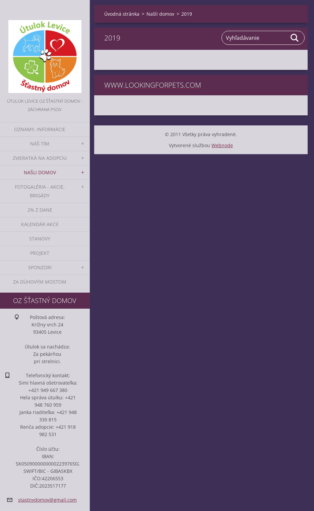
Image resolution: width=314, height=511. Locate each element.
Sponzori (40, 267)
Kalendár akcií (39, 224)
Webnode (222, 145)
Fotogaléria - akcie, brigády (40, 191)
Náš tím (39, 143)
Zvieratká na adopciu (40, 158)
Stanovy (39, 238)
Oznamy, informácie (39, 129)
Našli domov (40, 172)
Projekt (39, 253)
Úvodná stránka (121, 14)
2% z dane (39, 210)
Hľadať (295, 38)
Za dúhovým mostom (39, 282)
